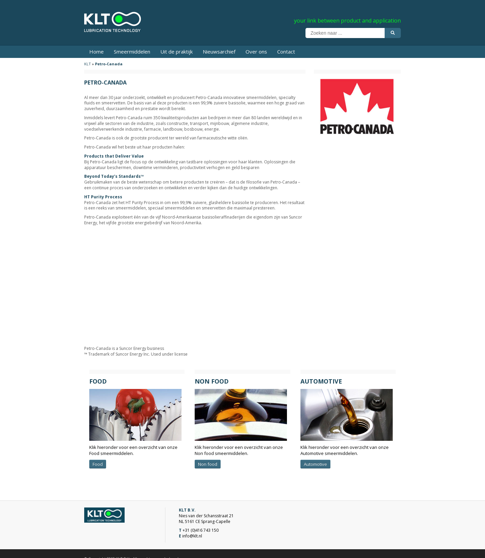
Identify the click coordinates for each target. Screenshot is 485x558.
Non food (207, 464)
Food (98, 464)
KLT (87, 63)
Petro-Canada (109, 63)
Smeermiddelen (132, 51)
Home (96, 51)
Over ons (256, 51)
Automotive (315, 464)
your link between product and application (347, 20)
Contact (286, 51)
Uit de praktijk (176, 51)
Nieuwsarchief (219, 51)
